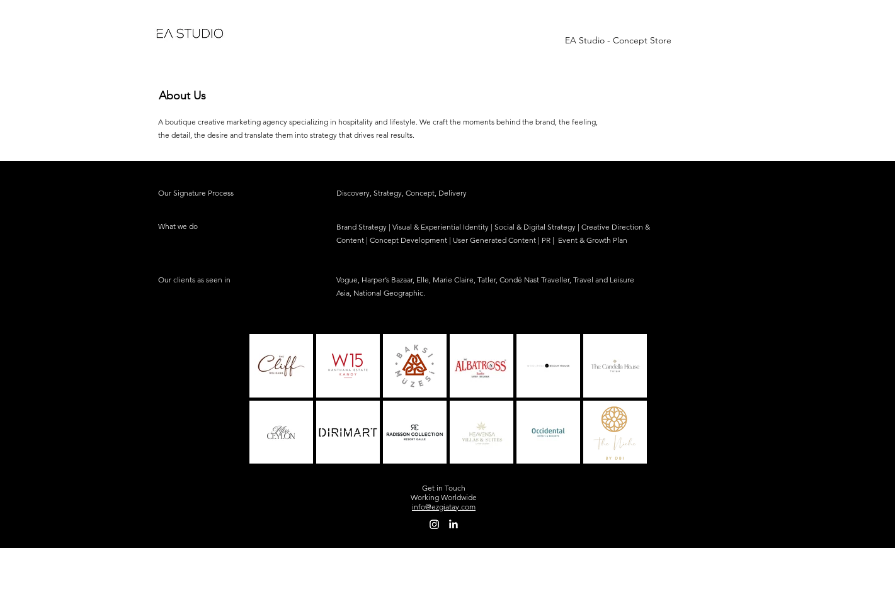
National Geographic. (389, 293)
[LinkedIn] (453, 524)
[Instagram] (434, 524)
